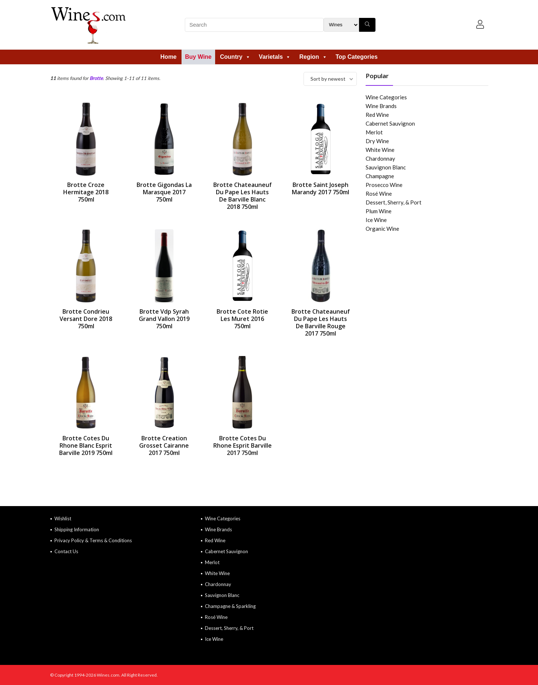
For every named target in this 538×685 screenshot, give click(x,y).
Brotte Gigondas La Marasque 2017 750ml (164, 192)
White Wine (380, 149)
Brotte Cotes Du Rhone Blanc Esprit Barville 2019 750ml (85, 445)
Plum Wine (379, 211)
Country (235, 57)
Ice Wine (376, 220)
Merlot (374, 132)
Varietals (275, 57)
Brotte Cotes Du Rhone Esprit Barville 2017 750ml (242, 445)
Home (168, 57)
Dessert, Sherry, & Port (393, 202)
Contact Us (66, 551)
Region (313, 57)
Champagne (380, 176)
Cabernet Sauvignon (390, 123)
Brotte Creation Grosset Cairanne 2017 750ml (164, 445)
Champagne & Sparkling (230, 606)
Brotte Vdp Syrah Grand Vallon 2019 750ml (164, 318)
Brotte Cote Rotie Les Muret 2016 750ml (242, 318)
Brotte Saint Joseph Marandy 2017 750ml (320, 188)
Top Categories (357, 57)
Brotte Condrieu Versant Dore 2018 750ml (86, 318)
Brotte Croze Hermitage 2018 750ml (85, 192)
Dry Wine (377, 141)
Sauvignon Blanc (386, 167)
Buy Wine (198, 57)
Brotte (96, 78)
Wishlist (62, 518)
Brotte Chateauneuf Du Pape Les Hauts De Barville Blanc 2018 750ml (242, 196)
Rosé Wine (379, 193)
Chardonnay (380, 158)
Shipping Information (76, 529)
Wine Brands (381, 106)
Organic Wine (382, 228)
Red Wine (377, 114)
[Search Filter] (341, 25)
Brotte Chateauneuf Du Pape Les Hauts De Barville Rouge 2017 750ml (320, 322)
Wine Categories (386, 97)
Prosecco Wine (384, 184)
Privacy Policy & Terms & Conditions (93, 540)
